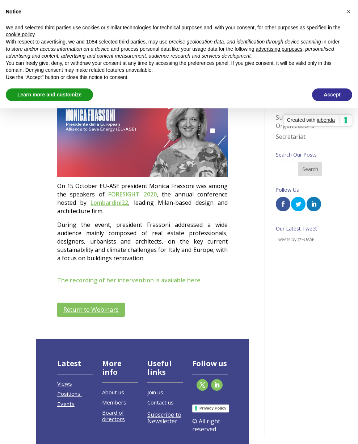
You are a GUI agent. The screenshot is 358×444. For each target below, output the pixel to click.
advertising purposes (279, 49)
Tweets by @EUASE (295, 239)
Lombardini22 (109, 203)
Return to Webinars (91, 309)
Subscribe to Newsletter (164, 418)
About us (113, 392)
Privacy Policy (213, 408)
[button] (348, 11)
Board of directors (113, 416)
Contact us (160, 402)
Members (115, 402)
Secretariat (291, 137)
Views (64, 383)
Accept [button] (332, 94)
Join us (155, 392)
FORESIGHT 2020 (132, 194)
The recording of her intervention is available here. (129, 280)
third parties (132, 42)
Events (66, 403)
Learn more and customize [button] (49, 94)
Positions (69, 393)
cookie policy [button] (20, 34)
